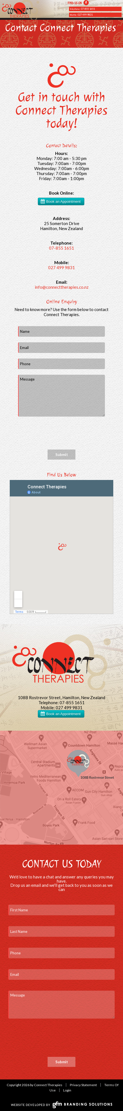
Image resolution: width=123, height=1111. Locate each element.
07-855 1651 (88, 8)
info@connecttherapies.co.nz (61, 287)
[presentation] (60, 433)
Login (67, 1090)
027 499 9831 (85, 14)
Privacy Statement (83, 1085)
